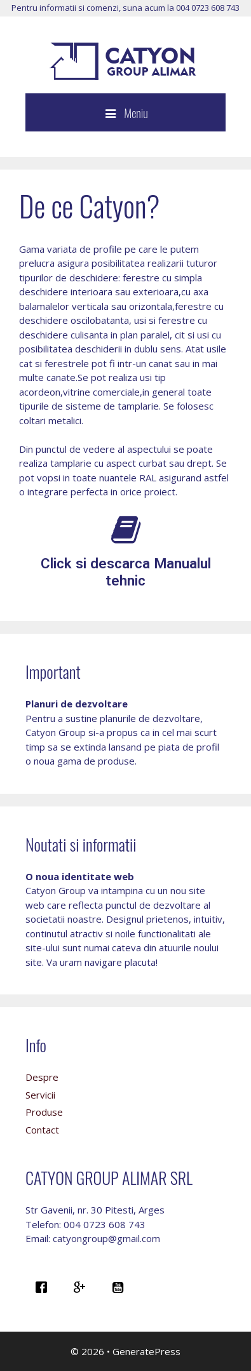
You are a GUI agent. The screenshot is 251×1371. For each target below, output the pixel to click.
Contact (42, 1129)
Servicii (40, 1094)
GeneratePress (146, 1351)
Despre (41, 1077)
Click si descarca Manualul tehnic (126, 572)
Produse (44, 1112)
